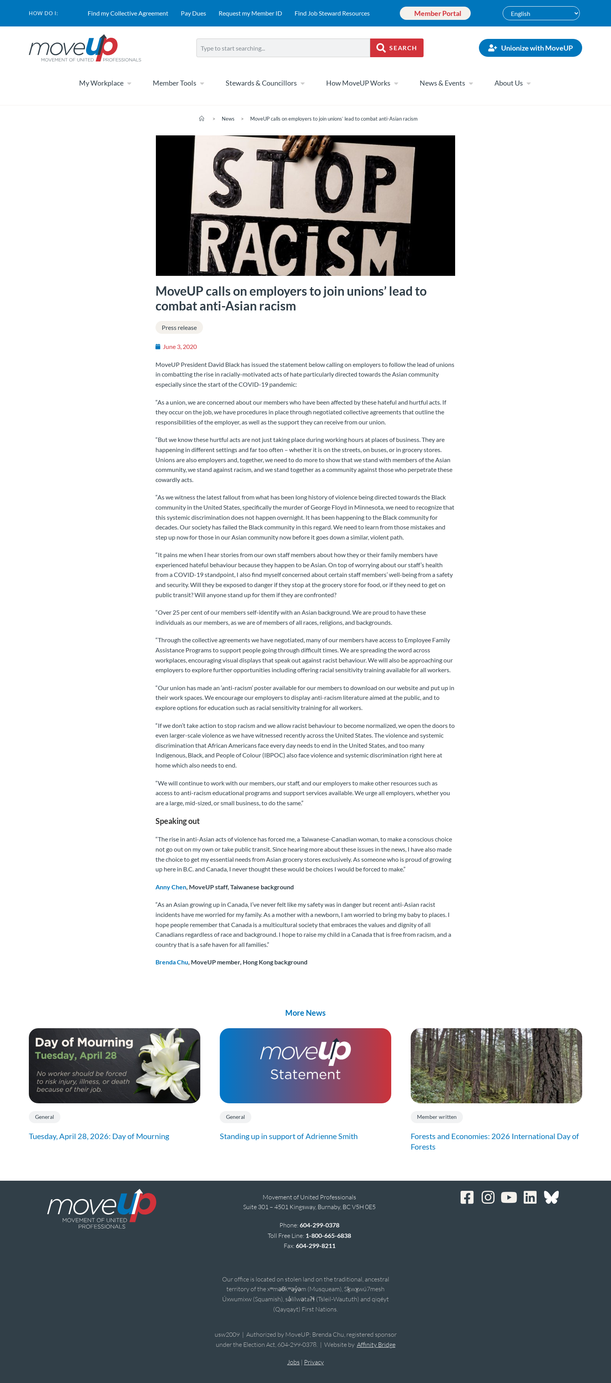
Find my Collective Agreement (127, 13)
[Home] (201, 119)
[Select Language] (541, 13)
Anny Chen (170, 886)
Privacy (314, 1362)
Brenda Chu (171, 962)
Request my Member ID (249, 13)
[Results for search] (283, 61)
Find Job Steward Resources (331, 13)
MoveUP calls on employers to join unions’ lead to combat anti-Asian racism (334, 119)
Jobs (293, 1362)
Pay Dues (192, 13)
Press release (179, 327)
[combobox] (283, 48)
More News (305, 1012)
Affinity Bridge (376, 1344)
